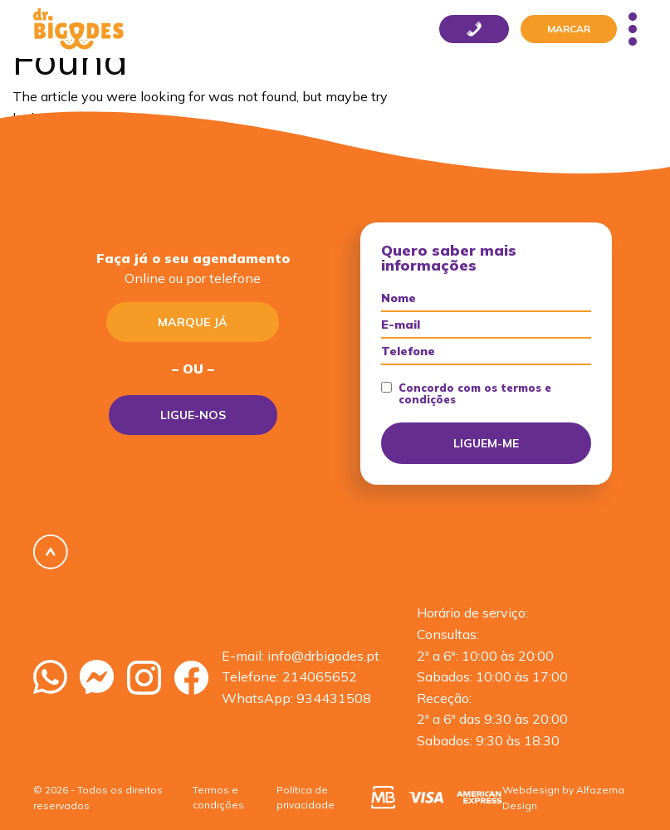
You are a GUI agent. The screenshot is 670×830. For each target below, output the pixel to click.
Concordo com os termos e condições (466, 394)
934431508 (333, 698)
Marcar (568, 28)
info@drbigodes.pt (323, 655)
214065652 (319, 676)
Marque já (192, 322)
